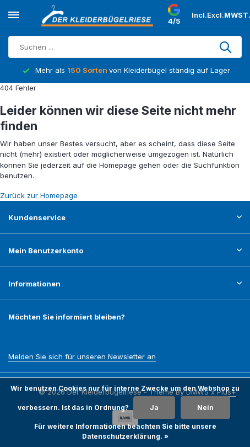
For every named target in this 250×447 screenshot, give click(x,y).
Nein (205, 407)
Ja (154, 407)
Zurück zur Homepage (39, 195)
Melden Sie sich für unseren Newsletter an (82, 356)
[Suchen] (125, 47)
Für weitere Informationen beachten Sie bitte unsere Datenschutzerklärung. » (125, 431)
